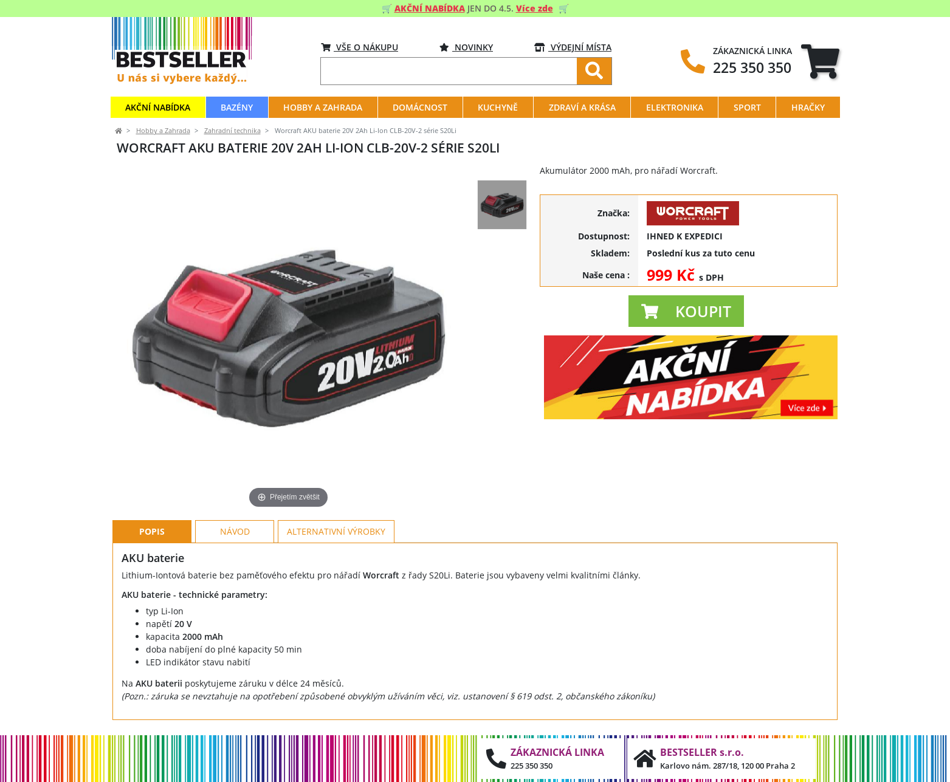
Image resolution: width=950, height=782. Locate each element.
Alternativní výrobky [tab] (336, 531)
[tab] (820, 61)
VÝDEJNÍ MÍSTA (572, 47)
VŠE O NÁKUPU (359, 47)
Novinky (466, 47)
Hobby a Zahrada (163, 130)
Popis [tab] (152, 531)
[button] (686, 311)
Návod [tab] (235, 531)
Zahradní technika (232, 130)
